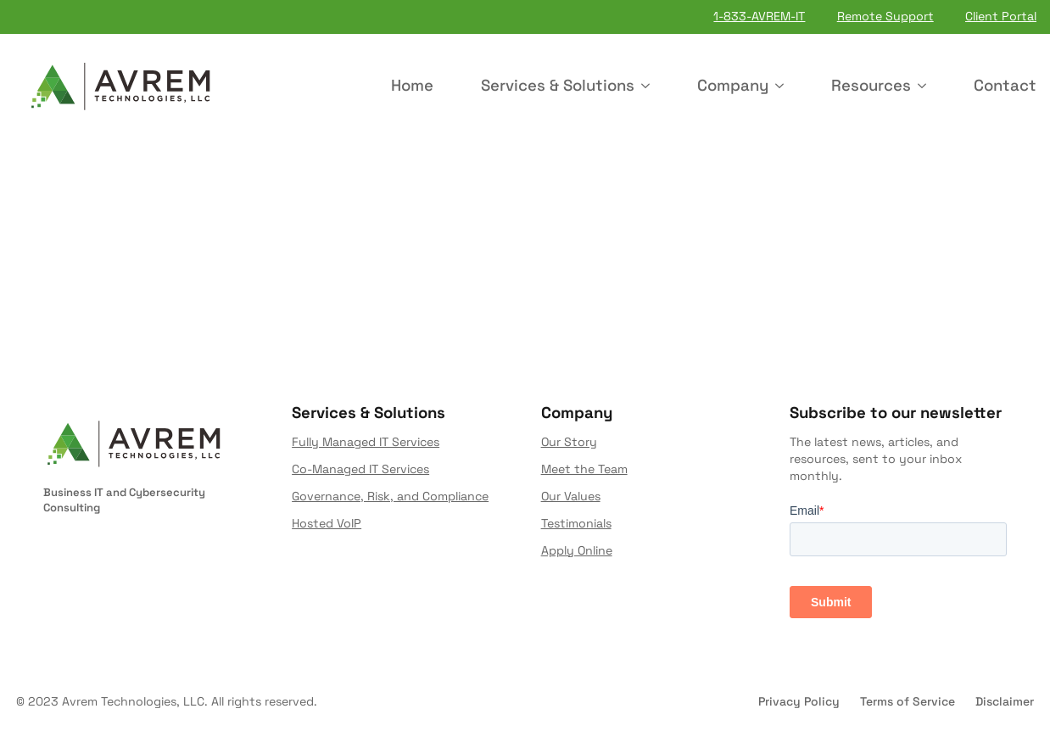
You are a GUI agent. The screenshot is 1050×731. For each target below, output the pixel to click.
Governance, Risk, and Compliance (390, 496)
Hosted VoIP (326, 523)
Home (412, 85)
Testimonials (576, 523)
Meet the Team (584, 469)
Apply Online (576, 550)
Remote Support (885, 16)
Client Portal (1000, 16)
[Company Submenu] (782, 86)
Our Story (569, 442)
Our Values (570, 496)
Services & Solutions (557, 85)
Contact (1005, 85)
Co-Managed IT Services (360, 469)
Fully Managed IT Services (365, 442)
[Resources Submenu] (925, 86)
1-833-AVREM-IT (759, 16)
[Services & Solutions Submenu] (648, 86)
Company (732, 85)
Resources (871, 85)
